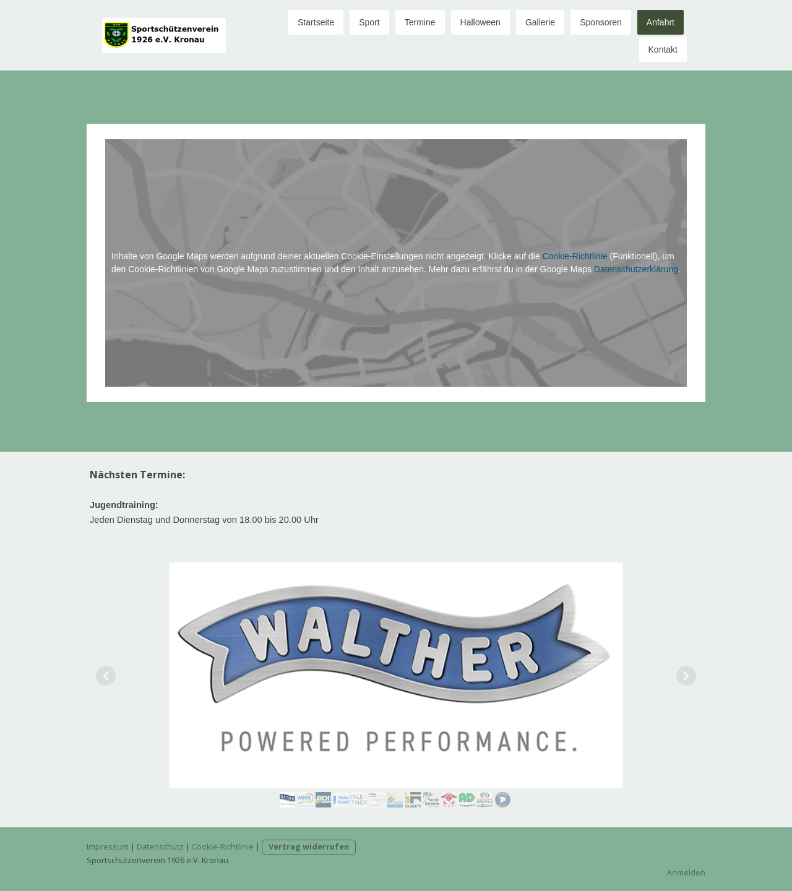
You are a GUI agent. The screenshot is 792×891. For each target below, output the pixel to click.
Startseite (316, 22)
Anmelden (686, 872)
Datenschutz (160, 846)
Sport (369, 22)
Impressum (108, 846)
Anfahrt (660, 22)
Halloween (480, 22)
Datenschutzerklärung (636, 269)
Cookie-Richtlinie (575, 256)
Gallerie (540, 22)
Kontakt (663, 49)
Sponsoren (601, 22)
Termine (420, 22)
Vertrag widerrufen (309, 846)
